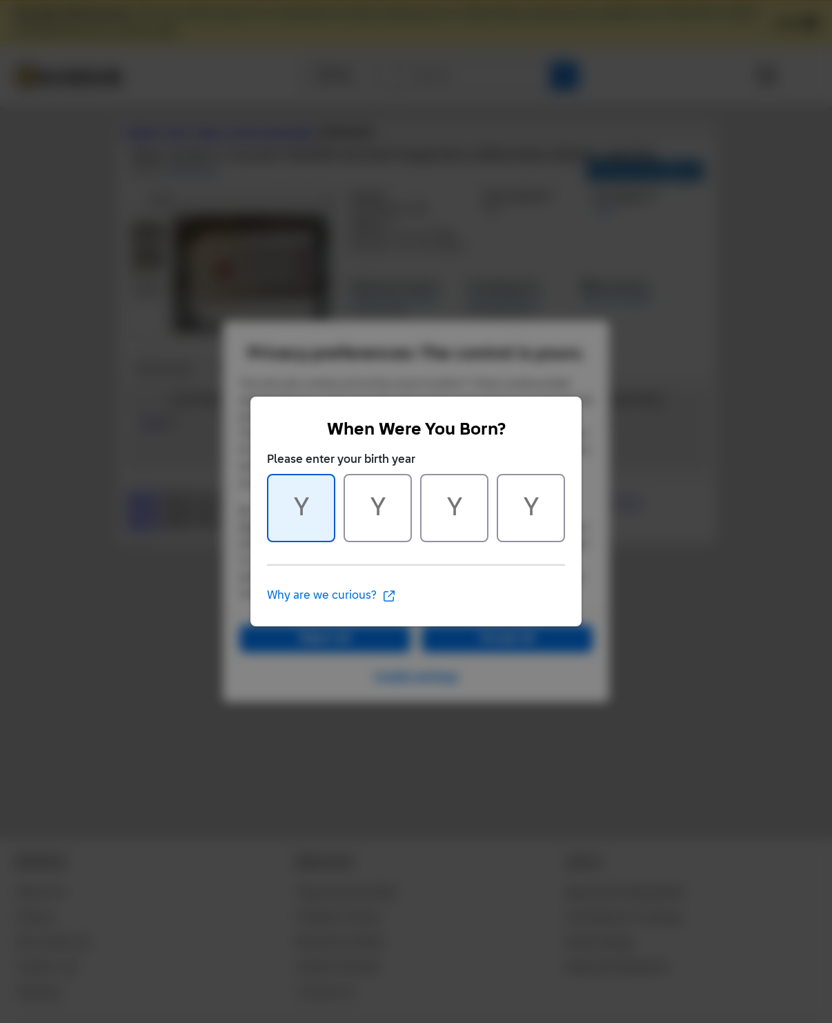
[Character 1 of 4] (301, 508)
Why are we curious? (331, 596)
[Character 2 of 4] (378, 508)
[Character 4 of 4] (531, 508)
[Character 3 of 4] (454, 508)
